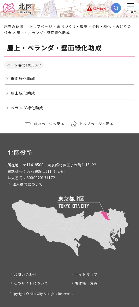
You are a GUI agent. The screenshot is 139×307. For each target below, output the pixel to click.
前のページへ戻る (49, 123)
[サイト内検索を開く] (116, 8)
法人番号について (27, 184)
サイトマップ (86, 274)
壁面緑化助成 (23, 78)
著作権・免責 (86, 283)
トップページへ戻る (96, 123)
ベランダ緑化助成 (27, 107)
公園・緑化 (101, 26)
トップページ (41, 26)
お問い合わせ (25, 274)
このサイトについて (31, 283)
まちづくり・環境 (72, 26)
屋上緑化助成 (23, 93)
